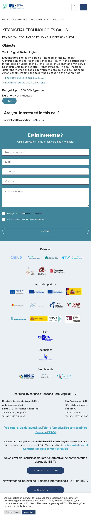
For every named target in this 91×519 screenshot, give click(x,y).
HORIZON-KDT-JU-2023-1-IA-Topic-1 (25, 78)
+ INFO (9, 100)
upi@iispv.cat (38, 120)
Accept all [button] (28, 512)
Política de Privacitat (33, 213)
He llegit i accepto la (22, 213)
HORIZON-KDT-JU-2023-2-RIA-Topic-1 (26, 82)
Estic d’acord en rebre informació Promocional (24, 219)
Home (5, 19)
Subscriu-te (41, 470)
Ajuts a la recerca (19, 19)
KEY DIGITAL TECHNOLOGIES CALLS (47, 19)
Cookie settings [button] (12, 512)
